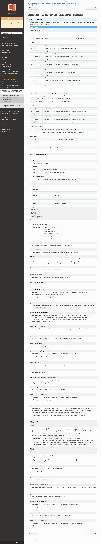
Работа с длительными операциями (10, 71)
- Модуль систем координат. (10, 88)
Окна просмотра (5, 62)
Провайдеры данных (6, 52)
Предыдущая (33, 8)
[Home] (28, 3)
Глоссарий (4, 126)
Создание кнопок (5, 64)
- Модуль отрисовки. (9, 113)
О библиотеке (5, 37)
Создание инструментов (7, 69)
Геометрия (3, 57)
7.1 (12, 25)
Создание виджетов (6, 66)
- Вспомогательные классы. (10, 109)
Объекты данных (5, 50)
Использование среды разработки (9, 45)
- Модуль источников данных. (10, 111)
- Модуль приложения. (9, 85)
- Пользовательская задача (10, 95)
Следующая (91, 8)
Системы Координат (7, 48)
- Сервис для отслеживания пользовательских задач (10, 105)
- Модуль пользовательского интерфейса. (10, 116)
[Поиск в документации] (12, 33)
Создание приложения (6, 76)
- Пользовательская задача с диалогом (9, 98)
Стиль (3, 59)
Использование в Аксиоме (8, 43)
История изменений (6, 129)
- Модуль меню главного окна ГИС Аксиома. (8, 120)
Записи (2, 55)
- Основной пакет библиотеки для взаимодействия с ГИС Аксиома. (10, 82)
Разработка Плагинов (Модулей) (9, 73)
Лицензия (3, 131)
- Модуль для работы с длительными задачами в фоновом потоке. (11, 92)
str (48, 356)
